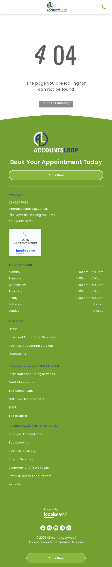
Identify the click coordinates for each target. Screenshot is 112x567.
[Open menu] (8, 7)
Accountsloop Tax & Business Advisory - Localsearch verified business (25, 242)
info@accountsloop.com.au (28, 209)
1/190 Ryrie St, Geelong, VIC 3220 (32, 215)
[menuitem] (56, 330)
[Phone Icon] (104, 9)
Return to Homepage (56, 103)
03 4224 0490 (18, 202)
